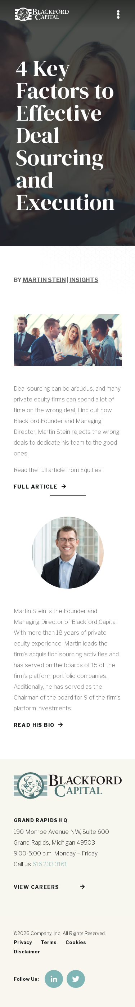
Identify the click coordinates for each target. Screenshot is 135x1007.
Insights (83, 280)
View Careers (36, 887)
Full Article (36, 487)
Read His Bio (34, 725)
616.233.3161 (49, 864)
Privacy (23, 942)
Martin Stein (44, 280)
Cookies (76, 942)
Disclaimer (27, 951)
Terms (49, 942)
